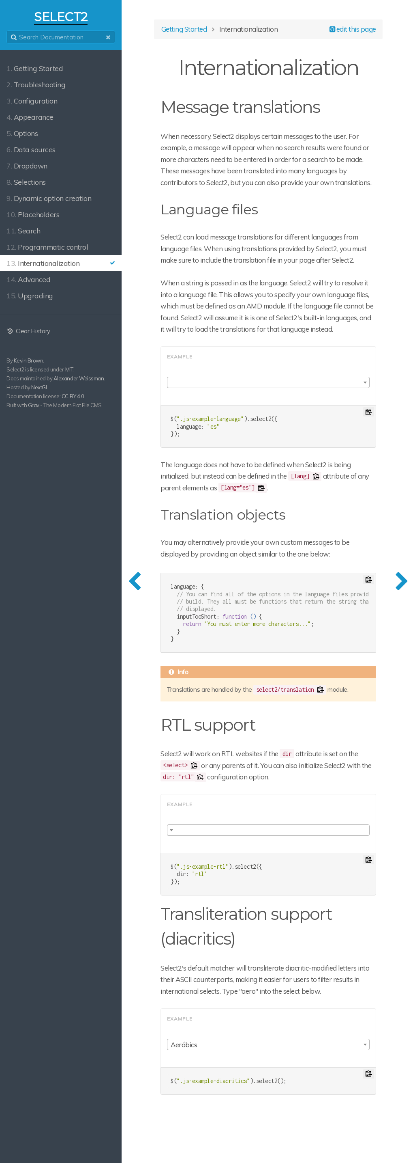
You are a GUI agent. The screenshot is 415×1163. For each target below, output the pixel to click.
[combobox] (268, 382)
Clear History (28, 331)
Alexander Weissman (78, 378)
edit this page (352, 29)
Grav (33, 405)
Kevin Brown (28, 360)
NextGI (39, 387)
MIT (69, 369)
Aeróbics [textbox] (184, 1044)
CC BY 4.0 (73, 396)
